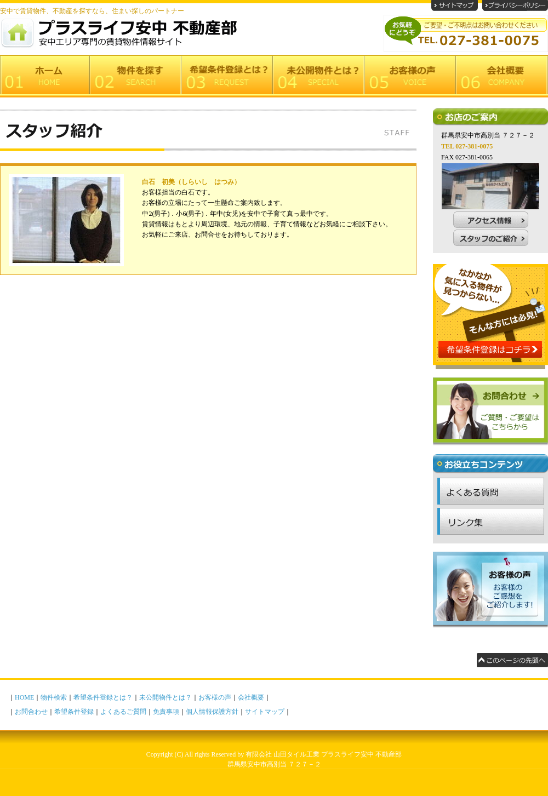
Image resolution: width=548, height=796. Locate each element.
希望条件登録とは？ (103, 697)
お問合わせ (31, 711)
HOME (24, 697)
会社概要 (251, 697)
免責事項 (166, 711)
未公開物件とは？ (165, 697)
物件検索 (54, 697)
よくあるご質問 (123, 711)
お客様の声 (214, 697)
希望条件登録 (74, 711)
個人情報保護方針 (212, 711)
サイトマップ (264, 711)
